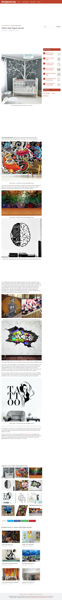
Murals (38, 1)
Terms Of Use (35, 594)
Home (18, 1)
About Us (40, 594)
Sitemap (21, 594)
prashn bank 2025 (48, 597)
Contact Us (26, 594)
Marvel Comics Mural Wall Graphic (9, 563)
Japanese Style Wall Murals (28, 582)
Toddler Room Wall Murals (28, 544)
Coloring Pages (25, 1)
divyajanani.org (8, 1)
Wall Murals (33, 1)
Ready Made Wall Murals (7, 544)
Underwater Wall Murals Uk (28, 563)
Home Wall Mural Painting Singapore (10, 582)
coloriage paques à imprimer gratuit (38, 597)
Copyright (30, 594)
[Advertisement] (31, 15)
